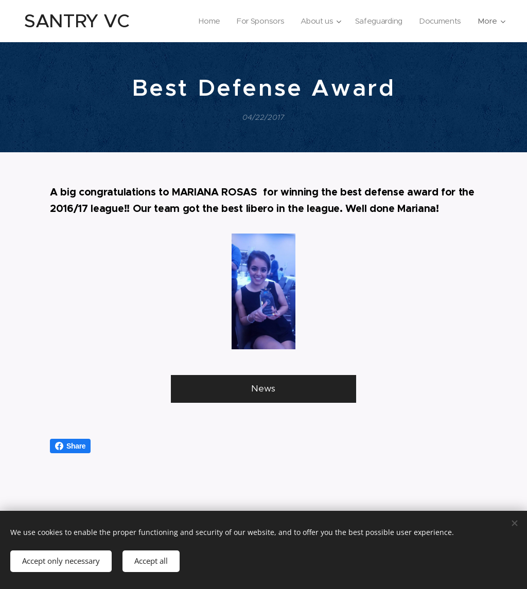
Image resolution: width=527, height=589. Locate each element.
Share (70, 446)
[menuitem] (205, 21)
